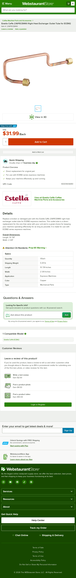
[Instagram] (3, 482)
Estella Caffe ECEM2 (11, 340)
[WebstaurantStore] (38, 469)
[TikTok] (24, 482)
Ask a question (20, 29)
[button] (38, 108)
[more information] (36, 163)
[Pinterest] (31, 482)
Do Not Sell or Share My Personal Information (38, 565)
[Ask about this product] (38, 315)
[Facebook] (17, 482)
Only (4, 130)
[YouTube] (10, 482)
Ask (66, 315)
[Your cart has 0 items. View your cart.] (70, 4)
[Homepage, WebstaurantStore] (38, 3)
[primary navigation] (7, 4)
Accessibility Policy (38, 560)
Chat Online (20, 535)
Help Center (38, 520)
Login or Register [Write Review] (38, 405)
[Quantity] (6, 141)
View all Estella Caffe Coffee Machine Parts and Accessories (49, 198)
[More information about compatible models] (25, 333)
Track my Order (38, 528)
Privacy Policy (62, 321)
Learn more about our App (21, 459)
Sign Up (68, 430)
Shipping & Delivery (51, 535)
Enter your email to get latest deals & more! (27, 426)
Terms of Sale (38, 548)
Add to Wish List (38, 152)
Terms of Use (49, 321)
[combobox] (38, 10)
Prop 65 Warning (37, 248)
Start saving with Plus (19, 446)
